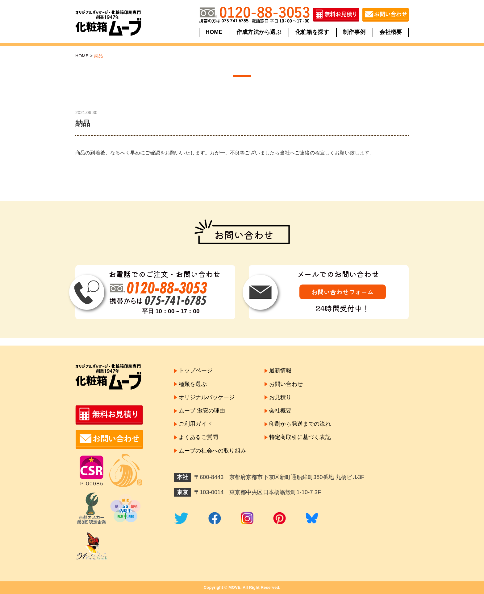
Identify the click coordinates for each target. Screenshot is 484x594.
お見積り (280, 397)
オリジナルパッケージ (207, 397)
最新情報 (280, 370)
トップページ (195, 370)
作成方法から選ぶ (258, 32)
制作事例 (354, 32)
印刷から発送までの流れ (300, 424)
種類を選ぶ (193, 384)
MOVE (234, 587)
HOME (214, 32)
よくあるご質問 (198, 437)
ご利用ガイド (195, 424)
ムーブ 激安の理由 (202, 411)
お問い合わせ (286, 384)
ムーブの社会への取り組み (212, 451)
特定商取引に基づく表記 (300, 437)
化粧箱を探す (312, 32)
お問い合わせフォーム (342, 291)
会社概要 (390, 32)
